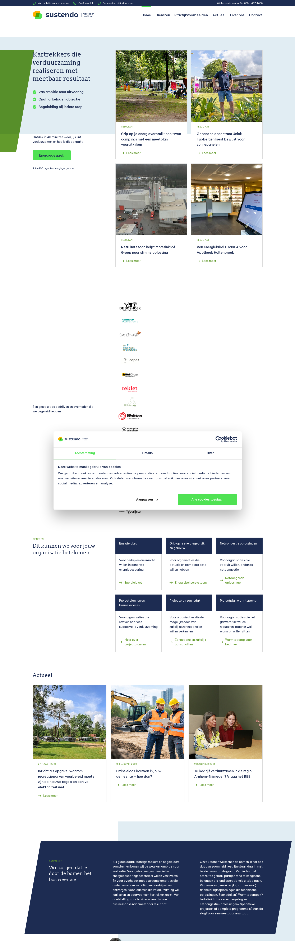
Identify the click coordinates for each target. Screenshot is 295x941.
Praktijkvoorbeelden (191, 15)
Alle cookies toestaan (207, 499)
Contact (256, 15)
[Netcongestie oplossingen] (239, 564)
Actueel (218, 15)
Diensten (163, 15)
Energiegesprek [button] (51, 155)
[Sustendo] (64, 15)
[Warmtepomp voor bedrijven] (239, 623)
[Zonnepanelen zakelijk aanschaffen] (189, 623)
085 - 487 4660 (253, 3)
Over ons (237, 15)
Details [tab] (147, 453)
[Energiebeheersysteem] (189, 564)
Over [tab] (210, 453)
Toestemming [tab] (85, 453)
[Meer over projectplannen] (138, 623)
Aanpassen (147, 499)
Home (146, 15)
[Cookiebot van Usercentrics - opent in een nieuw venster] (218, 439)
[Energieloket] (138, 564)
